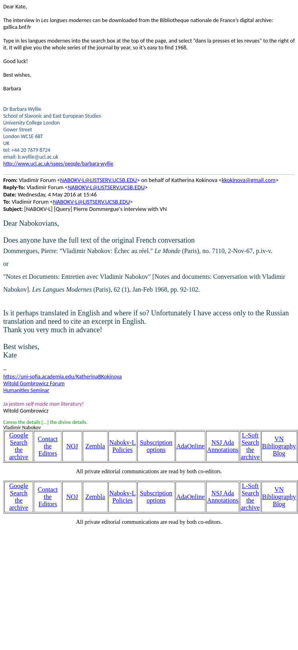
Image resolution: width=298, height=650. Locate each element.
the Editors (48, 450)
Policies (122, 449)
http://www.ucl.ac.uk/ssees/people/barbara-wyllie (58, 163)
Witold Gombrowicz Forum (34, 383)
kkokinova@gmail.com (249, 180)
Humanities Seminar (26, 390)
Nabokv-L (122, 442)
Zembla (95, 446)
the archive (18, 453)
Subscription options (156, 446)
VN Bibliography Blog (279, 446)
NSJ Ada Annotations (222, 446)
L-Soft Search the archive (250, 446)
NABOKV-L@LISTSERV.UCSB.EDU (98, 180)
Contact (48, 438)
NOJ (72, 446)
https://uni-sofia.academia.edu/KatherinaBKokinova (62, 376)
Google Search (18, 439)
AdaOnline (190, 446)
